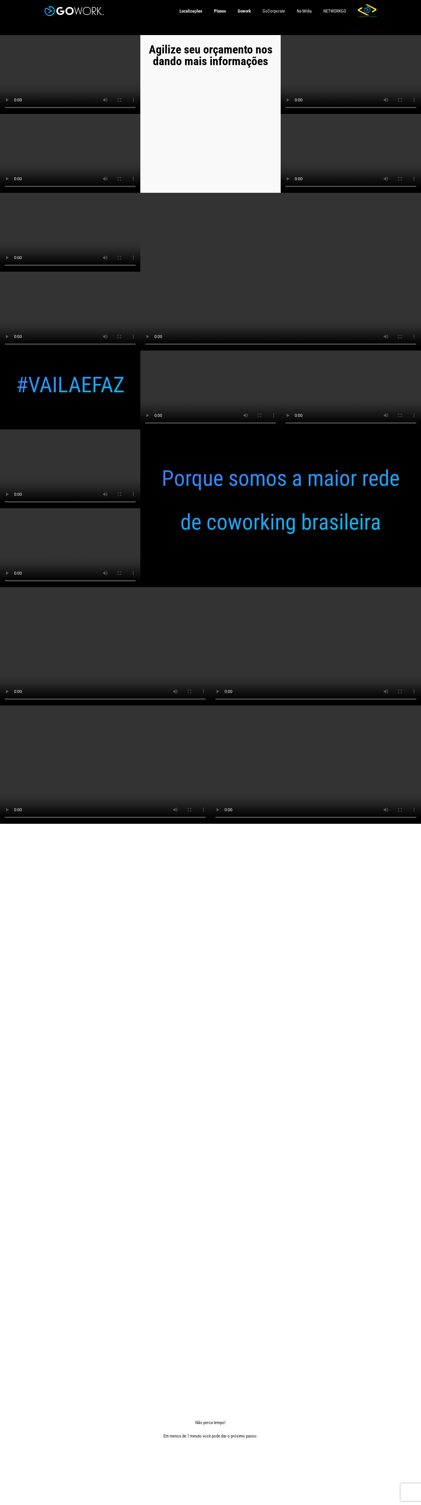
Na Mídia (304, 11)
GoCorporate (274, 11)
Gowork (244, 11)
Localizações (191, 11)
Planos (220, 11)
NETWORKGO (334, 11)
